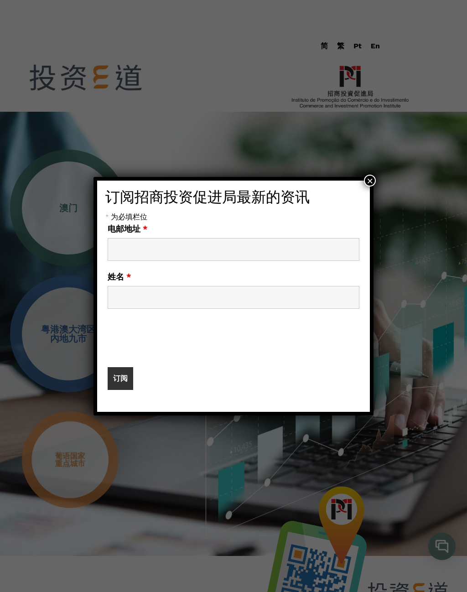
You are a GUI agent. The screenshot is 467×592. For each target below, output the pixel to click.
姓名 (119, 276)
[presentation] (177, 338)
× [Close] (370, 181)
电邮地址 (128, 229)
